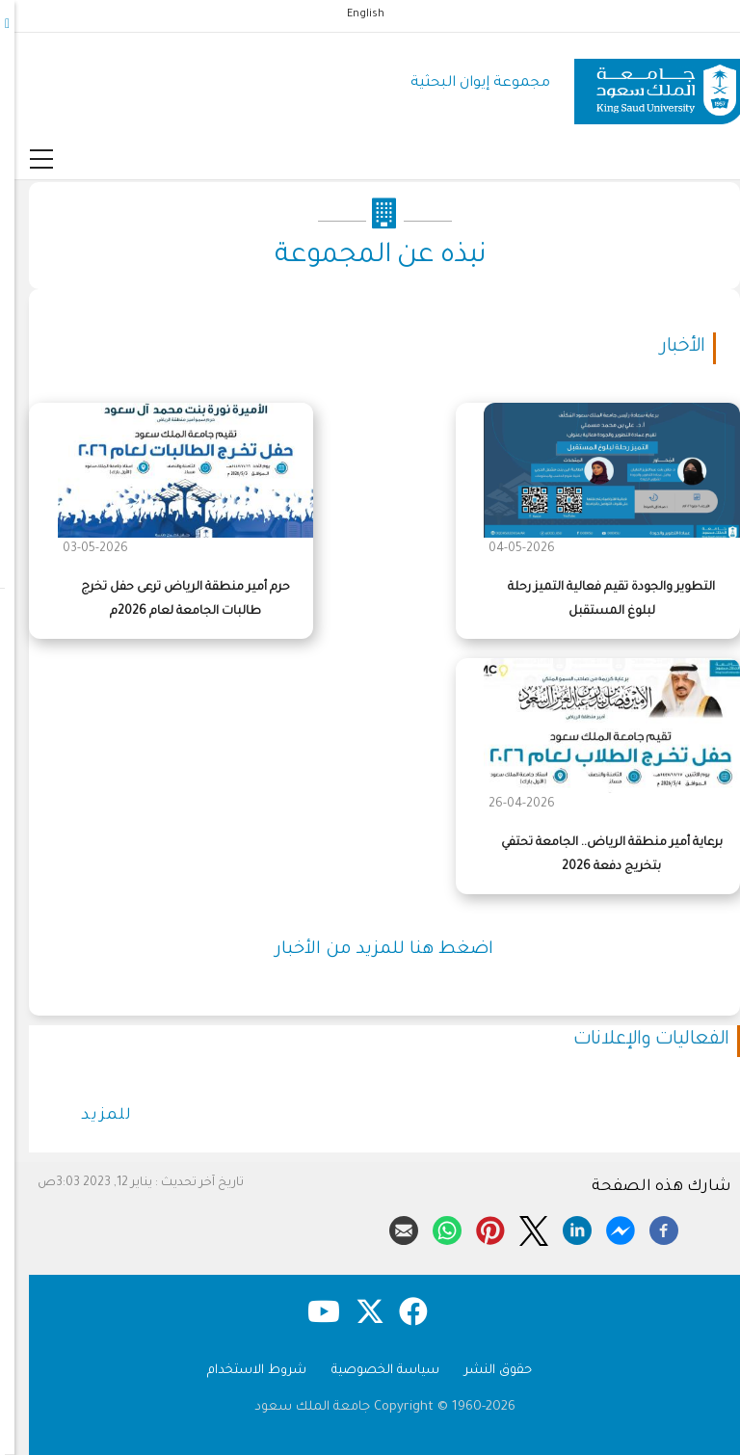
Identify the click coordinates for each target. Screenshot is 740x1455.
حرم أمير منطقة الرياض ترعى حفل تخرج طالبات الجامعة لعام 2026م (171, 600)
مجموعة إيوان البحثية (466, 83)
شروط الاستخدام (242, 1370)
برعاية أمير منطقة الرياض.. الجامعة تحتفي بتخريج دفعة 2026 (597, 855)
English (351, 14)
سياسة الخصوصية (371, 1370)
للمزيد (92, 1115)
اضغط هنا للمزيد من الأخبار (370, 950)
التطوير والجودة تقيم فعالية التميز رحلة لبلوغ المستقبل (596, 600)
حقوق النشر (483, 1370)
